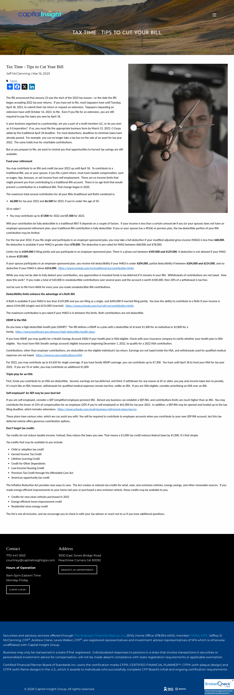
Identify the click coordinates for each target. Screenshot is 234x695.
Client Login (18, 589)
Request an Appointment (77, 569)
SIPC (204, 635)
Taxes (13, 81)
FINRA (195, 635)
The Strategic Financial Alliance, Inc (99, 635)
